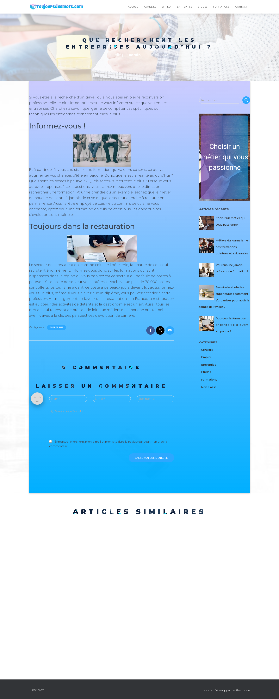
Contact (241, 6)
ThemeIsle (243, 690)
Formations (221, 6)
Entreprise (184, 6)
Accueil (133, 6)
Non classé (209, 387)
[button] (224, 157)
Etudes (202, 6)
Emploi (166, 6)
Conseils (150, 6)
